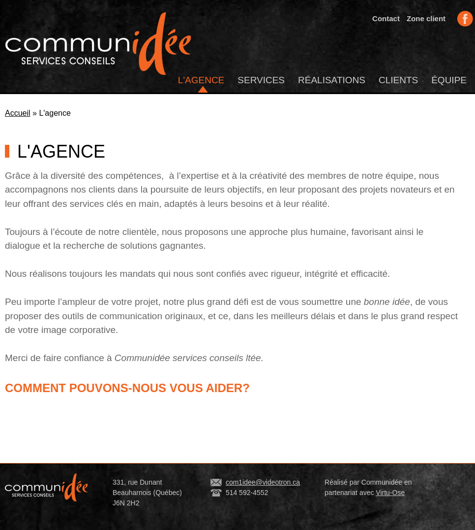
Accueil (17, 113)
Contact (386, 18)
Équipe (449, 80)
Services (261, 80)
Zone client (426, 18)
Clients (398, 80)
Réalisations (331, 80)
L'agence (201, 80)
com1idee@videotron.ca (263, 482)
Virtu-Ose (390, 493)
